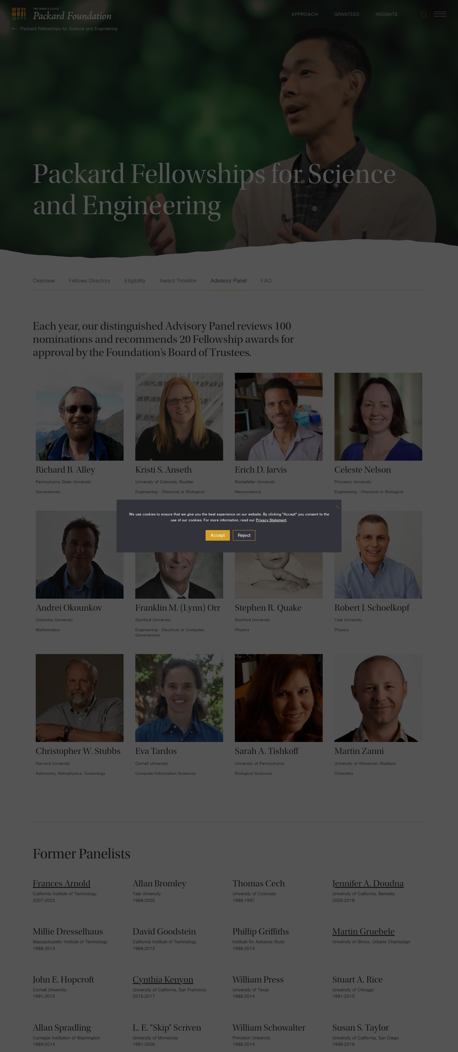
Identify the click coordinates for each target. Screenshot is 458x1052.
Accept (218, 535)
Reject (244, 535)
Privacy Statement (271, 520)
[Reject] (334, 507)
